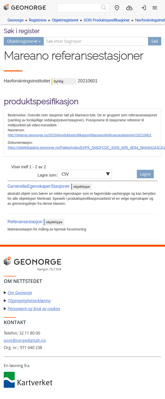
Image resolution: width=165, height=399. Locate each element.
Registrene (37, 20)
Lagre (145, 174)
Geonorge (15, 20)
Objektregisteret (65, 20)
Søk (154, 41)
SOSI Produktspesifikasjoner (107, 20)
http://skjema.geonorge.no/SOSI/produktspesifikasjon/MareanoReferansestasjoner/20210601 (80, 135)
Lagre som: (48, 175)
